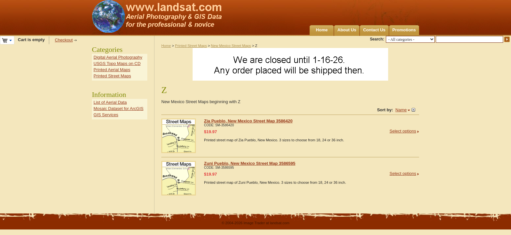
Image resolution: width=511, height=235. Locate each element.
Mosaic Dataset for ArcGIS (118, 108)
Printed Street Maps (191, 46)
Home (322, 29)
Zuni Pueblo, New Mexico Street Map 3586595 (249, 163)
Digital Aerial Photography (118, 57)
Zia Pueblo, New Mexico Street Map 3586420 (248, 120)
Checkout (64, 40)
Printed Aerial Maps (112, 69)
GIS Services (106, 114)
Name (401, 109)
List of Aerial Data (110, 102)
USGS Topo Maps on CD (117, 63)
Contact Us (374, 29)
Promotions (404, 29)
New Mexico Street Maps (231, 46)
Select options (402, 131)
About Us (346, 29)
